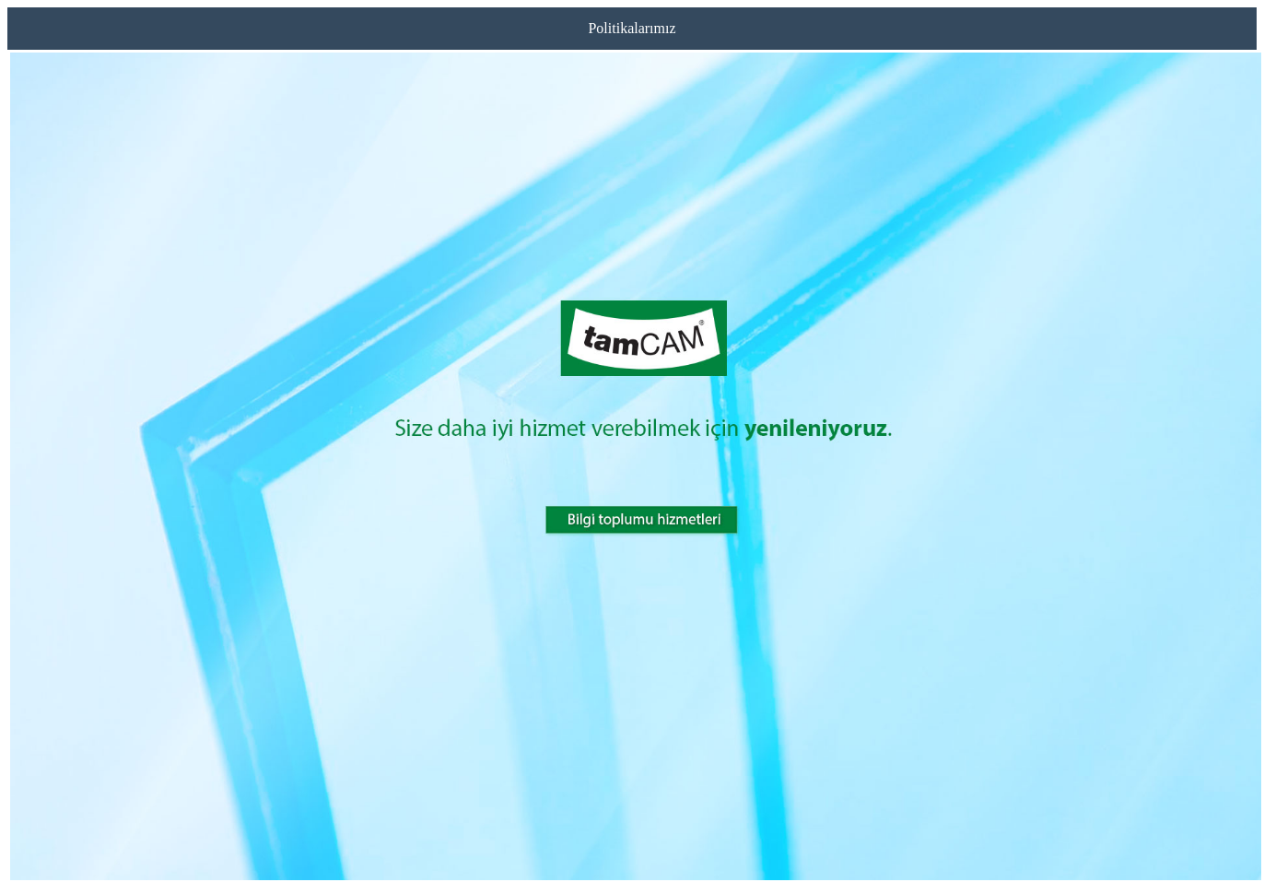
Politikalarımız (631, 28)
